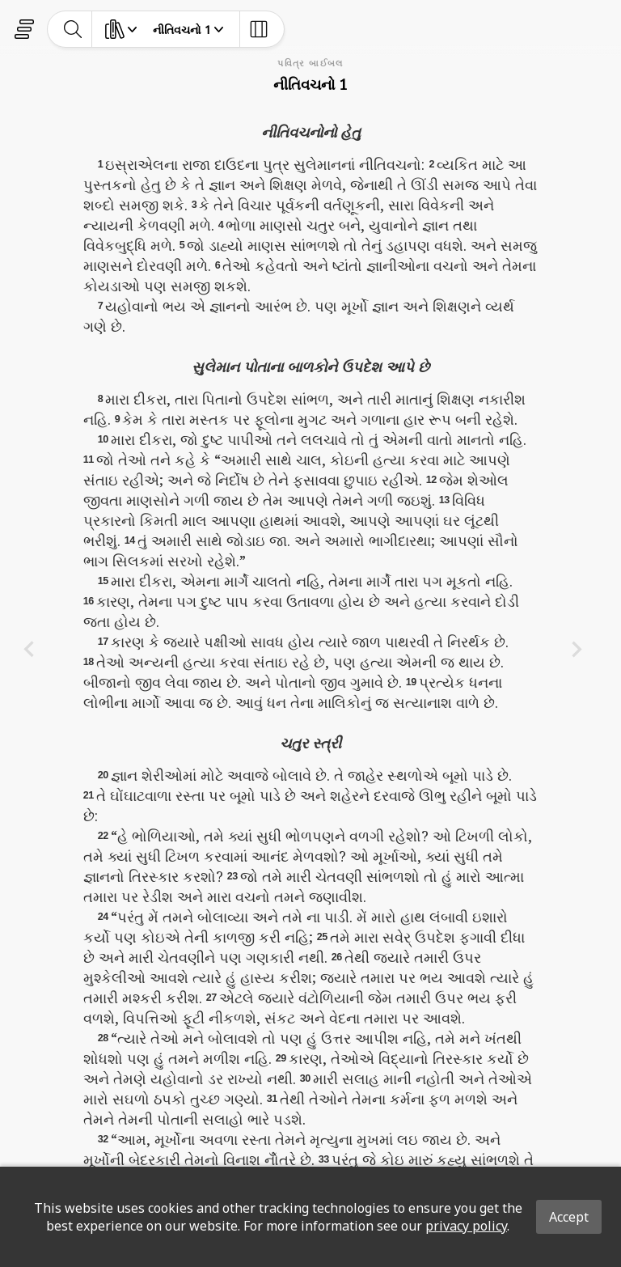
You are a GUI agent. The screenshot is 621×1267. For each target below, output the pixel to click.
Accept (569, 1217)
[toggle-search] (73, 29)
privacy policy (466, 1226)
